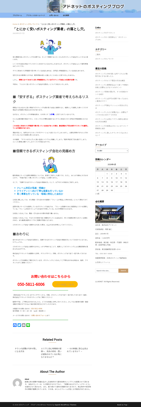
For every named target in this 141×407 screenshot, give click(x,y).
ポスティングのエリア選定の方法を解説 (110, 80)
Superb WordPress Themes (65, 405)
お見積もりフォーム (102, 262)
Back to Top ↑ (122, 405)
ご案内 (97, 54)
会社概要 (66, 15)
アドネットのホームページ (35, 15)
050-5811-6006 (106, 253)
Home (15, 24)
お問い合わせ (53, 15)
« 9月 (97, 194)
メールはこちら (65, 284)
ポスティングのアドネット (105, 33)
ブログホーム (17, 15)
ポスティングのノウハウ (29, 24)
